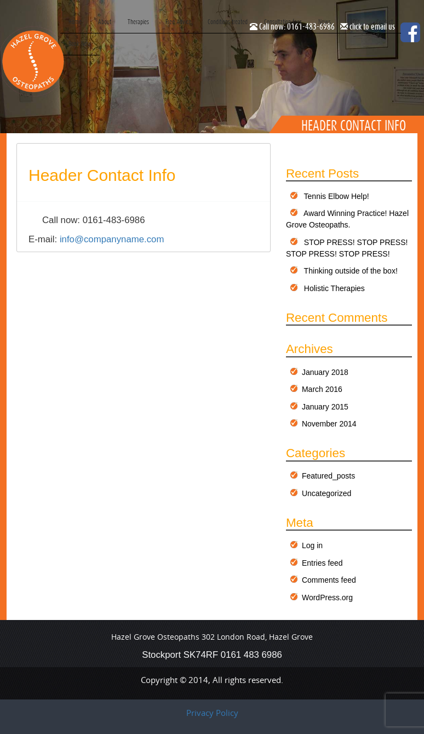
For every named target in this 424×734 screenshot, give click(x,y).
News (324, 22)
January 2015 (325, 406)
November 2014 (329, 423)
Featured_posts (328, 475)
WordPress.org (327, 597)
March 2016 (322, 389)
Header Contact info (102, 175)
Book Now (79, 43)
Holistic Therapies (334, 288)
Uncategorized (326, 493)
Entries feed (322, 563)
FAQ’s (353, 22)
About (104, 22)
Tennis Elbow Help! (336, 196)
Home (75, 22)
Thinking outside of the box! (351, 270)
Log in (312, 545)
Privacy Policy (212, 712)
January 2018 (325, 372)
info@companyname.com (112, 239)
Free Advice (178, 22)
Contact (384, 22)
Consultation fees (283, 22)
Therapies (138, 22)
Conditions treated (228, 22)
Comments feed (329, 580)
